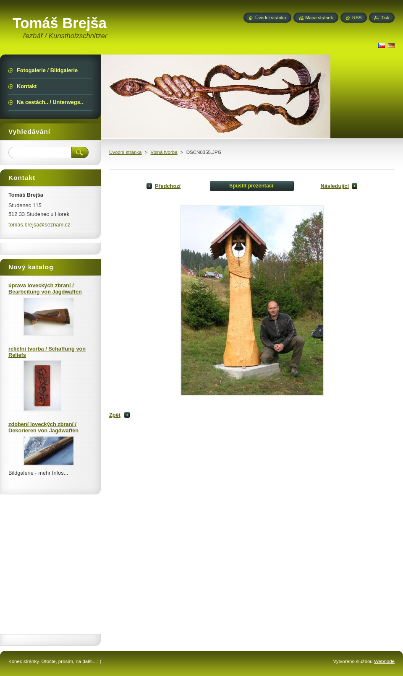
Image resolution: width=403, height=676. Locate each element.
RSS (356, 17)
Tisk (385, 17)
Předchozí (168, 186)
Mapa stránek (319, 17)
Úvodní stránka (125, 152)
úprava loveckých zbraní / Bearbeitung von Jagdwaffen (45, 288)
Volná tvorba (164, 152)
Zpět (114, 415)
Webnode (384, 661)
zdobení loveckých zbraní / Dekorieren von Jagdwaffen (43, 427)
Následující (334, 186)
